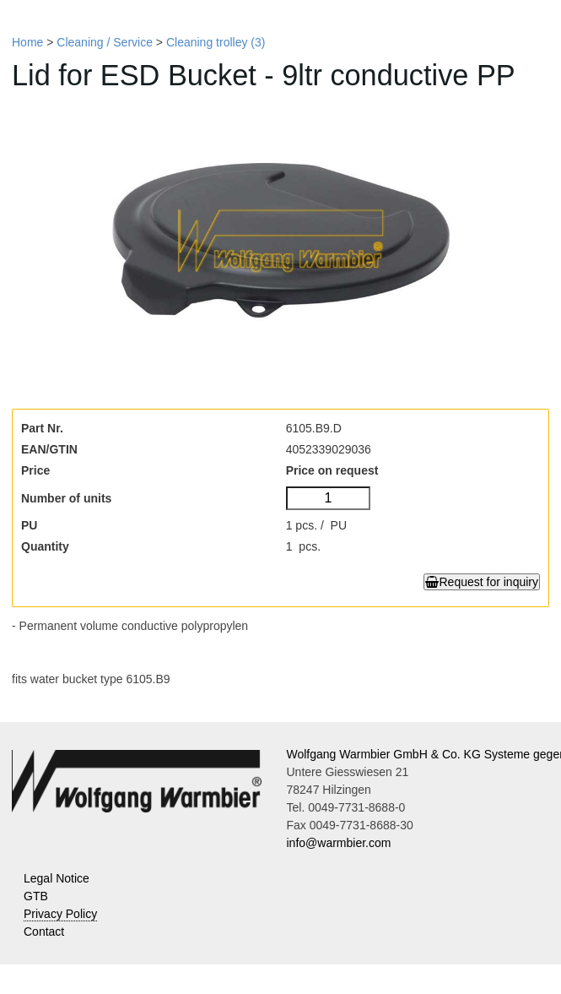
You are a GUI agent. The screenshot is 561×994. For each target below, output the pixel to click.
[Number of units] (328, 498)
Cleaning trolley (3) (216, 42)
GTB (36, 896)
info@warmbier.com (339, 843)
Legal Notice (56, 878)
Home (27, 42)
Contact (44, 931)
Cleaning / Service (105, 42)
